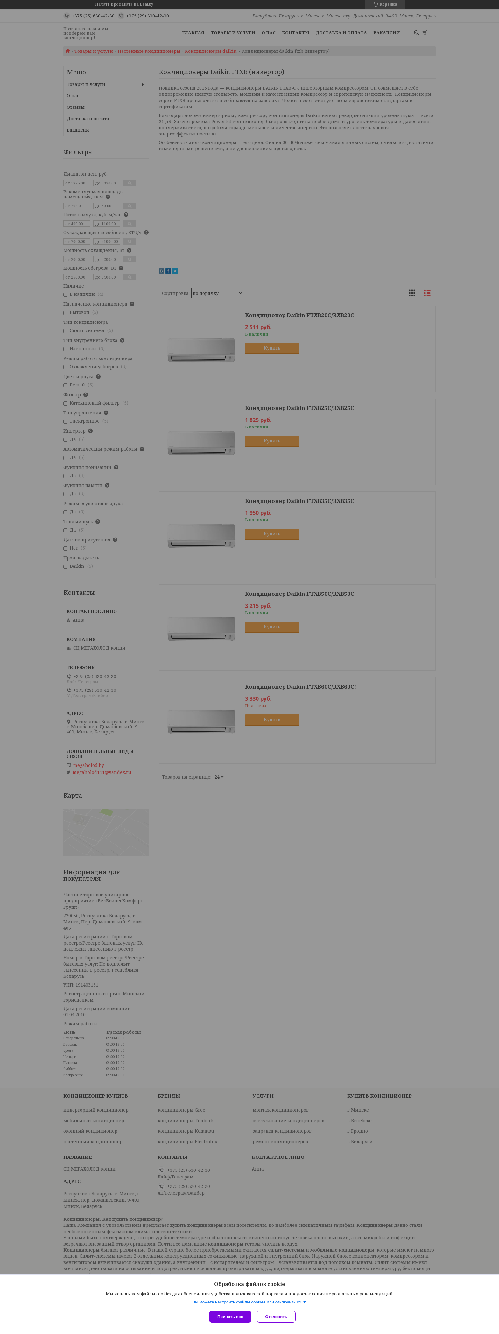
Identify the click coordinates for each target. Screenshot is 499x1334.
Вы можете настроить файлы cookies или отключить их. (247, 1302)
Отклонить (277, 1316)
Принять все (230, 1316)
